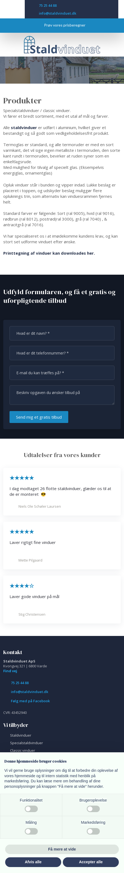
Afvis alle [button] (33, 862)
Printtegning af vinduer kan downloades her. (49, 253)
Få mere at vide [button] (62, 849)
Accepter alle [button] (91, 862)
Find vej (10, 670)
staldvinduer (24, 127)
